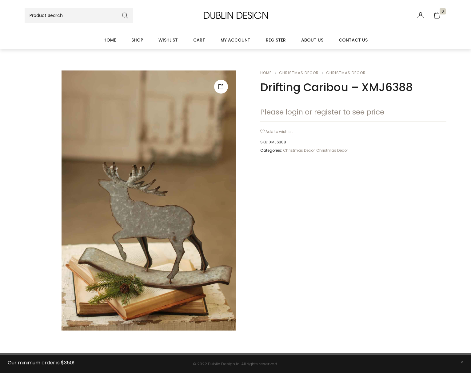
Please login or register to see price (322, 112)
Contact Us (353, 40)
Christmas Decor (299, 72)
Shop (137, 40)
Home (109, 40)
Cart (199, 40)
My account (235, 40)
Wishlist (168, 40)
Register (276, 40)
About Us (312, 40)
